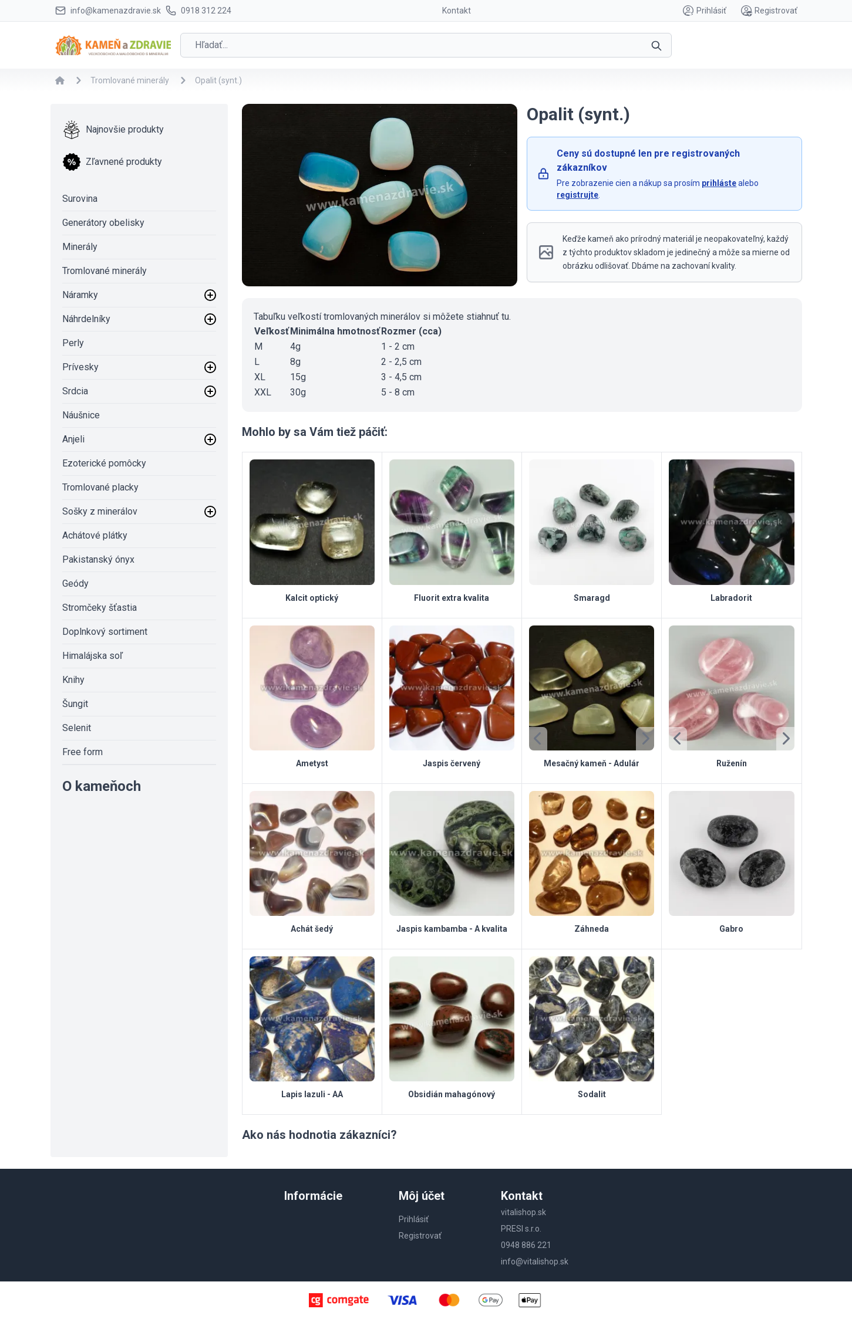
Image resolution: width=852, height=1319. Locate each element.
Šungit (75, 703)
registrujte (577, 194)
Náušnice (81, 415)
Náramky (80, 294)
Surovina (79, 198)
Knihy (73, 679)
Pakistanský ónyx (98, 559)
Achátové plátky (94, 535)
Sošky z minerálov (99, 511)
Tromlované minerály (104, 270)
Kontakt (456, 10)
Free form (82, 751)
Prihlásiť (704, 10)
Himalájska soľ (92, 655)
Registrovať (768, 10)
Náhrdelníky (86, 318)
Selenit (76, 727)
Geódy (75, 583)
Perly (73, 343)
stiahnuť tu (487, 316)
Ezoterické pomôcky (104, 463)
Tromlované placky (100, 487)
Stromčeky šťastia (99, 607)
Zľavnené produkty (112, 162)
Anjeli (73, 439)
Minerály (79, 246)
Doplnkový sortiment (104, 631)
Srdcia (75, 391)
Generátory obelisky (103, 222)
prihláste (719, 183)
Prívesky (80, 367)
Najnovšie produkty (113, 129)
